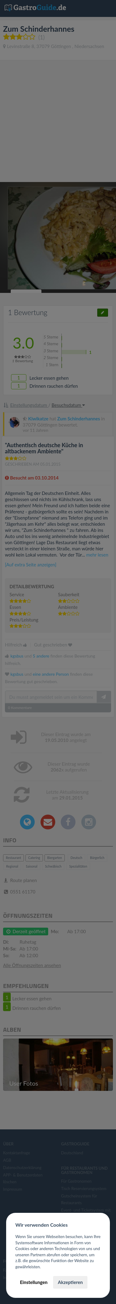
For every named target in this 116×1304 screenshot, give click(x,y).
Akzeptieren (70, 1282)
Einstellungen (34, 1282)
